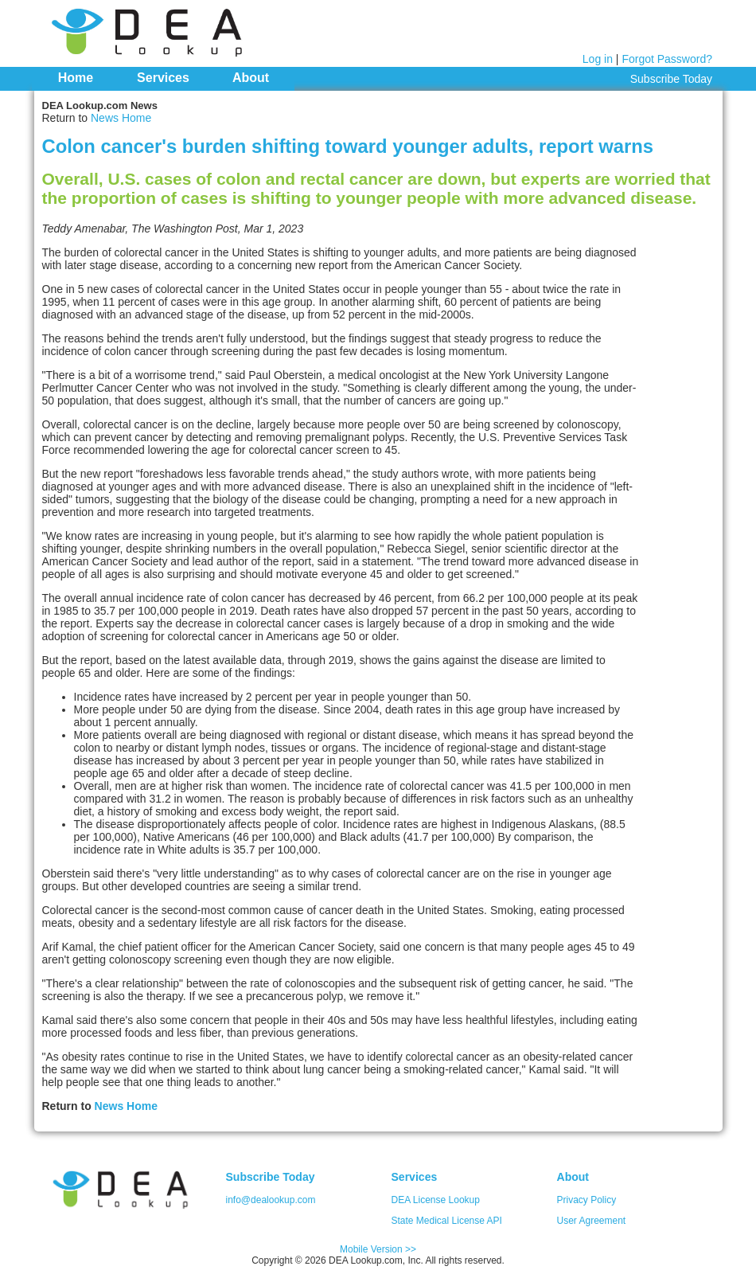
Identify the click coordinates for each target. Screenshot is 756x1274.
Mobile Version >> (378, 1249)
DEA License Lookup (436, 1200)
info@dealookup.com (271, 1200)
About (250, 77)
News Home (121, 117)
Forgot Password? (667, 59)
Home (75, 77)
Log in (598, 59)
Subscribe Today (671, 78)
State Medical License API (447, 1220)
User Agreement (591, 1220)
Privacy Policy (587, 1200)
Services (163, 77)
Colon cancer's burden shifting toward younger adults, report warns (348, 146)
